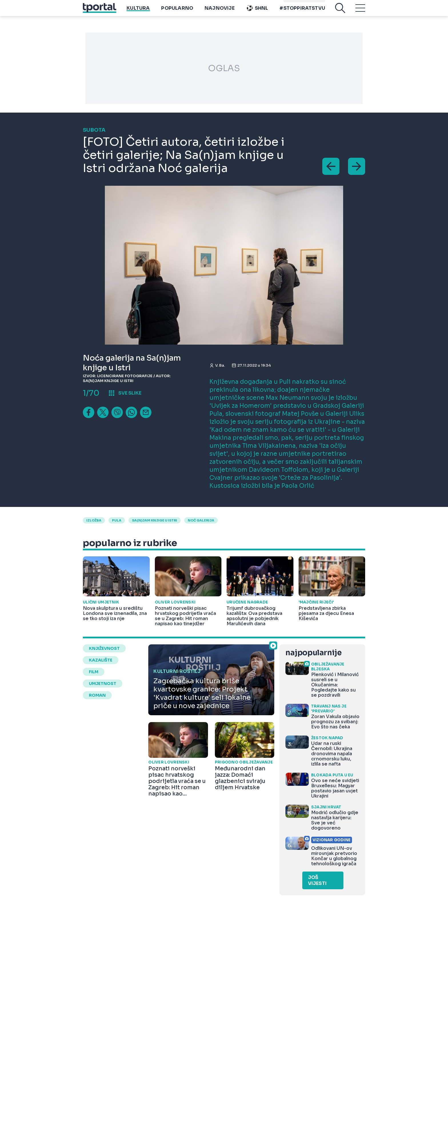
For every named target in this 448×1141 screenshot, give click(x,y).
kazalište (100, 660)
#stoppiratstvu (302, 12)
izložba (93, 520)
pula (116, 520)
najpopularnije (313, 653)
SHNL (257, 12)
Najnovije (220, 12)
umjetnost (102, 683)
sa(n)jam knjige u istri (154, 520)
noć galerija (201, 520)
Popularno (177, 12)
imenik (293, 3)
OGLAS (224, 68)
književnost (104, 648)
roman (97, 695)
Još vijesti (317, 880)
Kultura (138, 12)
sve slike (129, 393)
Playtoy (314, 3)
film (93, 671)
